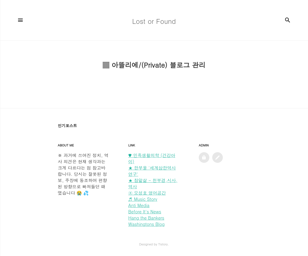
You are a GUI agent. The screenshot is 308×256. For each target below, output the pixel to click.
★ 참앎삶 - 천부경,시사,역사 (152, 183)
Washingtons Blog (146, 224)
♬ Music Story (142, 199)
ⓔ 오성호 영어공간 (147, 193)
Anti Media (138, 205)
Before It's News (144, 212)
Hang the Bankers (146, 218)
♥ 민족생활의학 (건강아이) (151, 158)
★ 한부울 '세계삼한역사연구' (152, 171)
